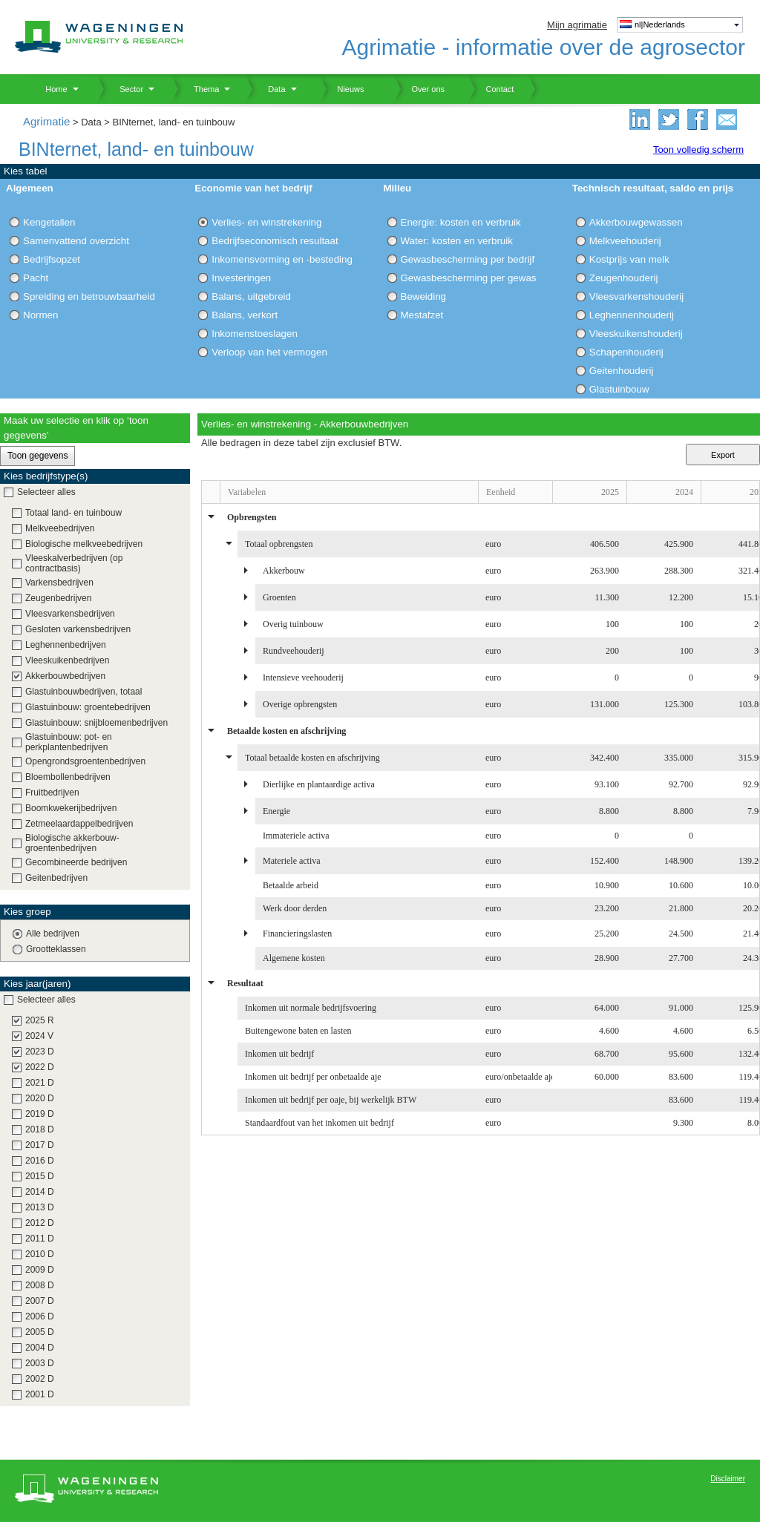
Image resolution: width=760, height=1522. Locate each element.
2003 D (39, 1363)
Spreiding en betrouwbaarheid (89, 296)
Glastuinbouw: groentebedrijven (88, 707)
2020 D (39, 1098)
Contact (491, 89)
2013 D (39, 1207)
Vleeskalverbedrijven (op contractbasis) (73, 563)
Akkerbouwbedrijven (65, 676)
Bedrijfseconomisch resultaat (275, 240)
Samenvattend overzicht (76, 240)
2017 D (39, 1145)
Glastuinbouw (619, 389)
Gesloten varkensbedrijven (78, 629)
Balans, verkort (245, 315)
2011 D (39, 1238)
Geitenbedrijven (56, 878)
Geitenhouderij (621, 370)
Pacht (35, 277)
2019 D (39, 1114)
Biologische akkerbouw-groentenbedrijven (72, 843)
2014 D (39, 1192)
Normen (40, 315)
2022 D (39, 1067)
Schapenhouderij (626, 352)
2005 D (39, 1332)
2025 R (39, 1020)
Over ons (419, 89)
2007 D (39, 1301)
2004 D (39, 1347)
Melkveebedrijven (59, 528)
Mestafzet (422, 315)
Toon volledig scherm (698, 149)
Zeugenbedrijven (58, 598)
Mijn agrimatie (577, 24)
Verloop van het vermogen (269, 352)
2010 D (39, 1254)
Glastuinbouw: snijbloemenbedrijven (96, 723)
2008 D (39, 1285)
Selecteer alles (46, 492)
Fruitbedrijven (52, 792)
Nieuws (341, 89)
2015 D (39, 1176)
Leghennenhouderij (631, 315)
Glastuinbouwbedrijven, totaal (83, 691)
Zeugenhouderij (623, 277)
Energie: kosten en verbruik (461, 222)
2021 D (39, 1082)
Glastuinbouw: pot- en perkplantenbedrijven (68, 742)
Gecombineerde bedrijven (76, 862)
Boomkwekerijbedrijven (71, 808)
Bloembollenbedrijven (68, 777)
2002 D (39, 1379)
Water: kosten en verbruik (457, 240)
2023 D (39, 1051)
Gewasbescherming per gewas (469, 277)
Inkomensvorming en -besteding (282, 259)
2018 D (39, 1129)
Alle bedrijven (52, 933)
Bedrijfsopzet (51, 259)
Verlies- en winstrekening (266, 222)
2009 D (39, 1269)
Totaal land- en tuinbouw (73, 513)
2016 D (39, 1160)
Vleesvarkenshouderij (636, 296)
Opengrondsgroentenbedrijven (85, 761)
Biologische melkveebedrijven (83, 544)
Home (51, 89)
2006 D (39, 1316)
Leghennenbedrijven (65, 645)
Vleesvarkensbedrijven (70, 614)
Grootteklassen (56, 949)
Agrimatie (46, 121)
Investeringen (241, 277)
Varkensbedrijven (59, 582)
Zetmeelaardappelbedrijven (79, 824)
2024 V (39, 1036)
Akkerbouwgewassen (636, 222)
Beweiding (424, 296)
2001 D (39, 1394)
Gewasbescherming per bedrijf (468, 259)
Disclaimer (727, 1479)
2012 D (39, 1223)
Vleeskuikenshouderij (636, 333)
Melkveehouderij (625, 240)
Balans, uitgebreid (251, 296)
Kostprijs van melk (629, 259)
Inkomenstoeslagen (255, 333)
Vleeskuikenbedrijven (67, 660)
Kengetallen (49, 222)
